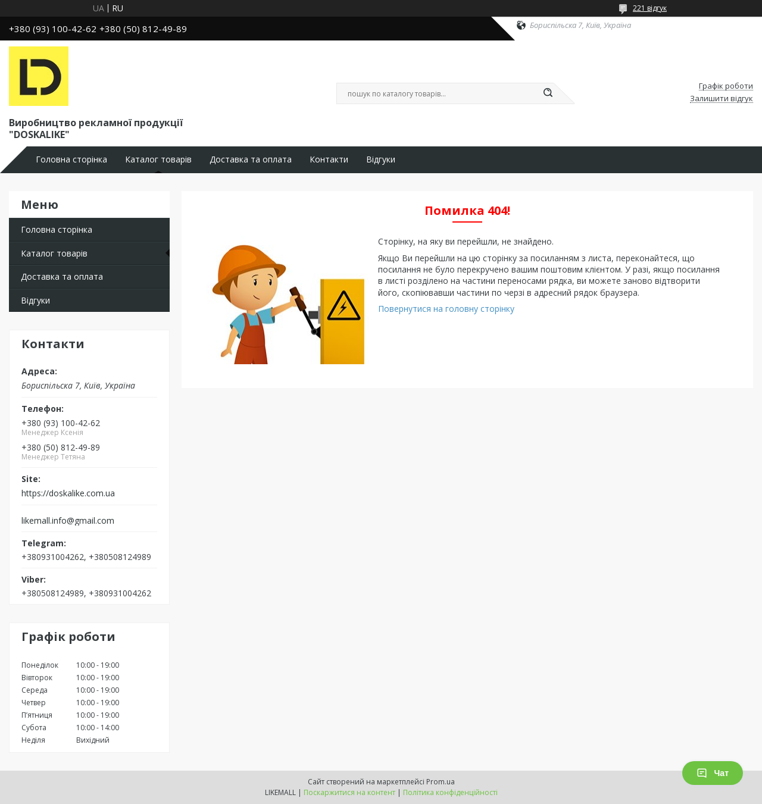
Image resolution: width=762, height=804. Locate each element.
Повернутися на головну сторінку (446, 308)
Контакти (329, 159)
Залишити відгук (721, 99)
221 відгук (650, 8)
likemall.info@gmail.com (67, 520)
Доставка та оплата (251, 159)
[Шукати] (548, 93)
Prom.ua (440, 782)
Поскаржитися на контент (349, 792)
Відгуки (380, 159)
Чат (713, 773)
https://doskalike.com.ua (68, 493)
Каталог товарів (158, 159)
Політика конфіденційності (450, 792)
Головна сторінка (71, 159)
